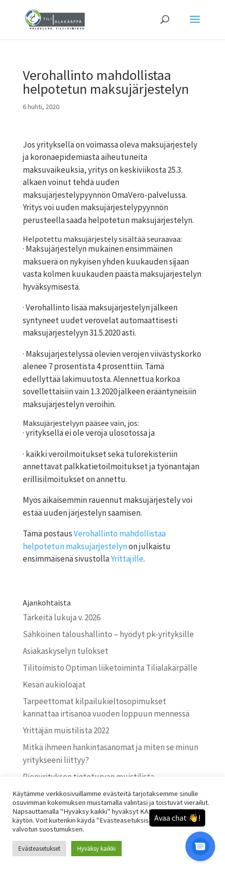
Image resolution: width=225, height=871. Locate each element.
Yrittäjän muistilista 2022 (66, 730)
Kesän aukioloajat (54, 684)
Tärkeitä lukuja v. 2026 (61, 617)
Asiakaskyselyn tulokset (65, 650)
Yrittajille (127, 558)
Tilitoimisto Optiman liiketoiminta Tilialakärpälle (110, 667)
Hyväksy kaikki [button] (96, 848)
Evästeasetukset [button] (39, 848)
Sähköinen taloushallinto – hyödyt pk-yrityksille (108, 634)
